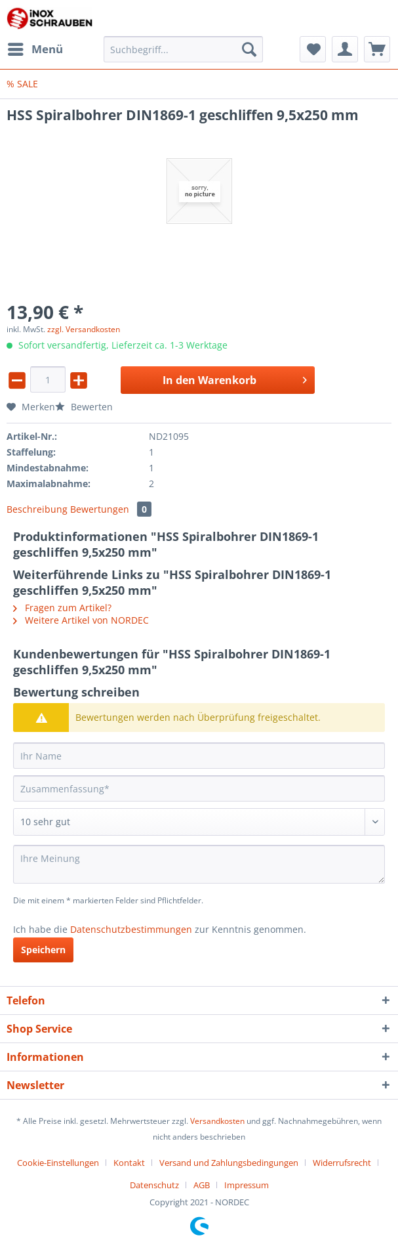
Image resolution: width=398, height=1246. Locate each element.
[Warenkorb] (377, 49)
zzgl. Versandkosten (83, 329)
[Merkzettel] (313, 49)
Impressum (246, 1185)
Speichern (43, 949)
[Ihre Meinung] (199, 864)
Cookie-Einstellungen (58, 1163)
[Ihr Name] (199, 755)
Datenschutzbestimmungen (131, 929)
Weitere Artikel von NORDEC (81, 620)
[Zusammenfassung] (199, 788)
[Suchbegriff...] (183, 49)
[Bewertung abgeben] (199, 822)
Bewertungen (110, 509)
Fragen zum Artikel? (62, 607)
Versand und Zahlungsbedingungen (228, 1163)
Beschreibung (37, 509)
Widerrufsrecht (342, 1163)
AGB (201, 1185)
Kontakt (129, 1163)
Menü (35, 47)
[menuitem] (35, 49)
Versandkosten (217, 1121)
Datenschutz (154, 1185)
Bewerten (84, 406)
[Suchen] (249, 49)
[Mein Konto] (345, 49)
